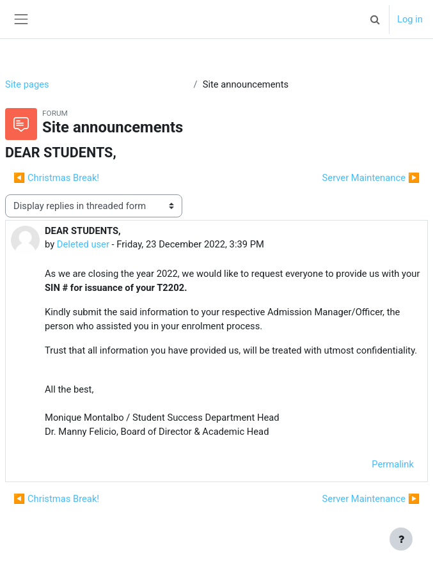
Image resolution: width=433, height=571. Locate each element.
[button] (375, 19)
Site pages (27, 84)
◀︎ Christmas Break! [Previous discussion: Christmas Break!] (56, 178)
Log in (410, 19)
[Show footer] (401, 539)
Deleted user (83, 244)
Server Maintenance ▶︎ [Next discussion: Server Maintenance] (371, 178)
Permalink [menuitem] (393, 464)
